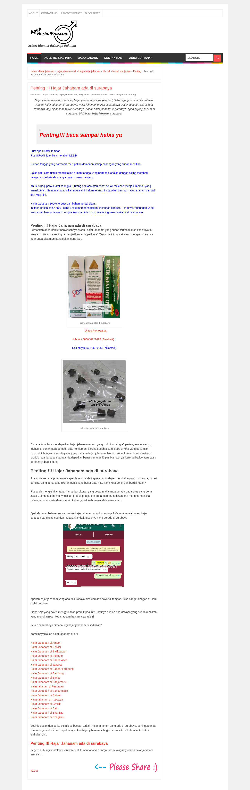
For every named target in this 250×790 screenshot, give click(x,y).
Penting (132, 94)
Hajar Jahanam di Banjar (45, 677)
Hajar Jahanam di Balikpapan (48, 651)
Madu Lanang (88, 57)
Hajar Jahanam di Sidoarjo (46, 655)
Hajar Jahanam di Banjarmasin (49, 690)
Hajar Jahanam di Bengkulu (47, 717)
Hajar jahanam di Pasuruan (47, 686)
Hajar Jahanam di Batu (44, 708)
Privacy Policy (71, 13)
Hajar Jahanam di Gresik (45, 703)
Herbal (104, 94)
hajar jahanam (50, 94)
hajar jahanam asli (68, 94)
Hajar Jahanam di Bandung (47, 673)
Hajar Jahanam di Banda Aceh (48, 660)
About (33, 13)
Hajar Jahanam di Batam (45, 695)
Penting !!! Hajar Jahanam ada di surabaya (69, 743)
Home (34, 57)
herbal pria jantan (118, 94)
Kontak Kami (113, 57)
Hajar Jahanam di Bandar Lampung (52, 668)
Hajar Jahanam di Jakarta (46, 664)
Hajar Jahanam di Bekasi (45, 647)
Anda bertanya (140, 57)
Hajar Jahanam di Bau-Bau (46, 712)
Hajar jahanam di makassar (47, 699)
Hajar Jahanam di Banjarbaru (48, 682)
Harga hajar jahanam (89, 94)
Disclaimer (92, 13)
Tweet (34, 770)
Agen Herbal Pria (58, 57)
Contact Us (49, 13)
